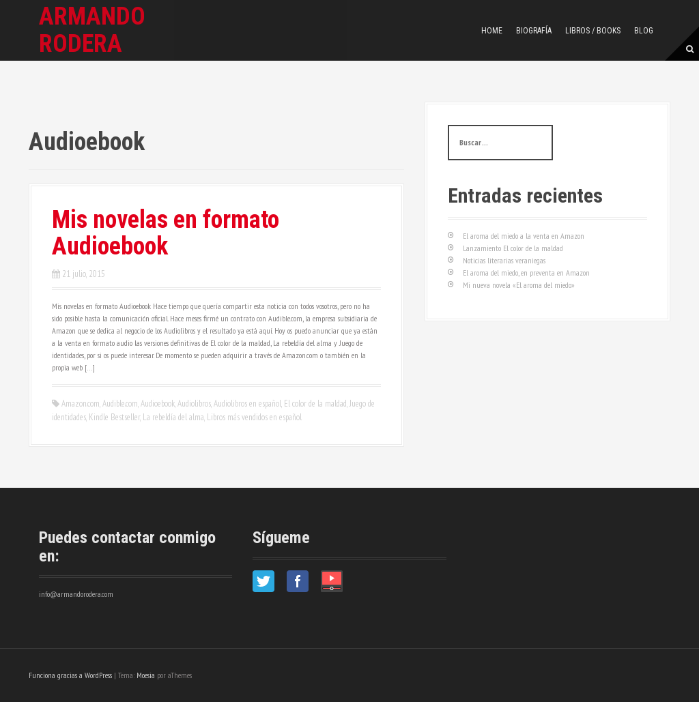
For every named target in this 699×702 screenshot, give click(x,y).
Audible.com (120, 403)
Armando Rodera (92, 30)
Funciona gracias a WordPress (70, 675)
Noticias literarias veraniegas (504, 260)
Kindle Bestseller (114, 417)
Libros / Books (592, 30)
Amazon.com (80, 403)
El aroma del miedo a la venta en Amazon (523, 236)
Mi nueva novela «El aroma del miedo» (519, 285)
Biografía (534, 30)
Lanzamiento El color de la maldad (513, 248)
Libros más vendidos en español (254, 417)
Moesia (146, 675)
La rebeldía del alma (173, 417)
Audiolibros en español (247, 403)
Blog (643, 30)
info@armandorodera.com (76, 594)
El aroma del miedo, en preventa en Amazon (526, 272)
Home (491, 30)
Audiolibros (194, 403)
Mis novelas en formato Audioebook (165, 233)
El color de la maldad (315, 403)
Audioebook (158, 403)
